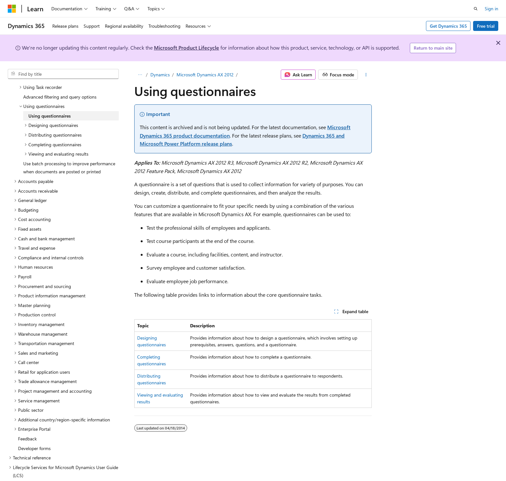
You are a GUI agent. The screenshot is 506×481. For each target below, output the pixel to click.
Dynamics (160, 75)
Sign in (491, 8)
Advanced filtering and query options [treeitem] (59, 81)
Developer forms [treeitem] (34, 433)
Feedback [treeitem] (27, 423)
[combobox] (63, 74)
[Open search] (475, 8)
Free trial (486, 26)
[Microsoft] (12, 9)
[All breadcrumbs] (140, 75)
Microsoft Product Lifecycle (186, 47)
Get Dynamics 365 (448, 26)
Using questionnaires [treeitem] (49, 100)
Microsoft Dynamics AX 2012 (205, 75)
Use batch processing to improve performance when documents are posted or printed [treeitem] (69, 152)
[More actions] (366, 75)
